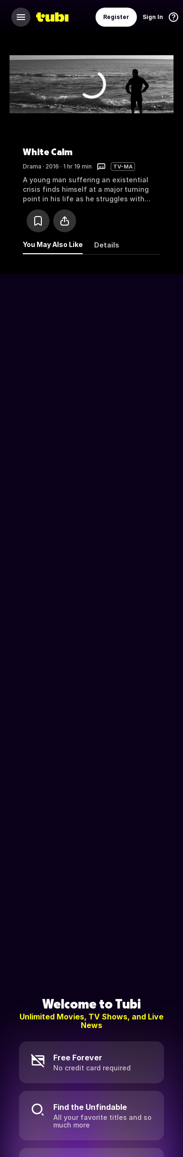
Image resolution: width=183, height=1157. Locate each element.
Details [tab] (106, 245)
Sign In (153, 16)
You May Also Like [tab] (53, 244)
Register (116, 16)
